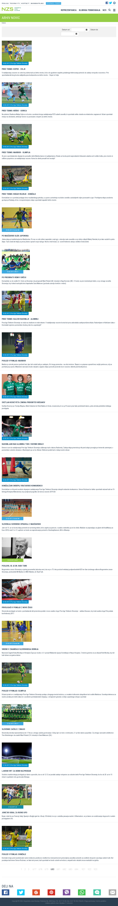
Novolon (70, 903)
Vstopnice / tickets (53, 3)
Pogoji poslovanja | (90, 901)
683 (70, 869)
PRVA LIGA (5, 3)
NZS (104, 10)
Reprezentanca (69, 10)
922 (89, 869)
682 (64, 869)
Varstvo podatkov (101, 901)
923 (95, 869)
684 (76, 869)
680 (52, 869)
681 (58, 869)
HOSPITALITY (25, 3)
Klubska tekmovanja (89, 10)
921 (83, 869)
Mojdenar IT (62, 903)
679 (46, 869)
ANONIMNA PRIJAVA (37, 3)
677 (34, 869)
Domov (4, 23)
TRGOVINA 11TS (15, 3)
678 (40, 869)
